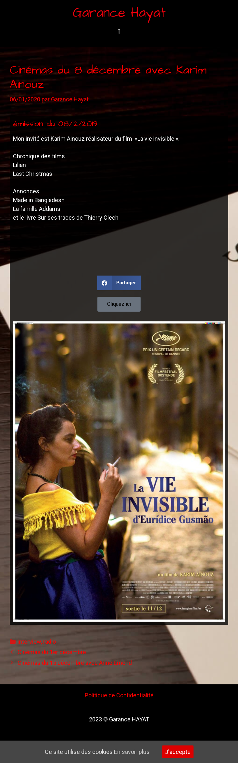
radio (49, 641)
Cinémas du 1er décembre (52, 652)
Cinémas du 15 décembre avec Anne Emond (75, 662)
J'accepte (178, 751)
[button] (119, 31)
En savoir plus (132, 751)
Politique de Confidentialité (119, 695)
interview (29, 641)
